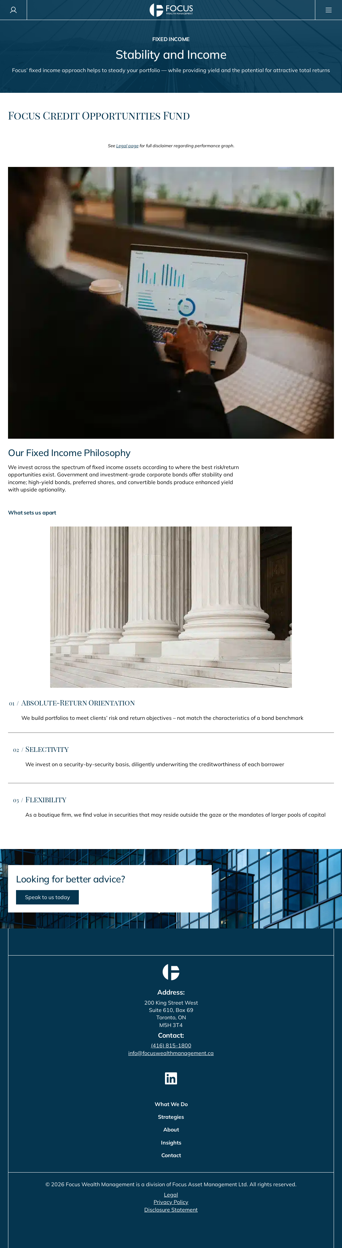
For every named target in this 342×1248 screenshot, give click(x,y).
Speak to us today (47, 897)
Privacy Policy (171, 1202)
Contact (171, 1155)
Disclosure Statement (171, 1209)
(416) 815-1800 (171, 1045)
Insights (171, 1142)
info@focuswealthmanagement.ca (171, 1053)
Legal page (127, 145)
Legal (171, 1194)
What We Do (171, 1104)
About (171, 1129)
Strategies (171, 1116)
